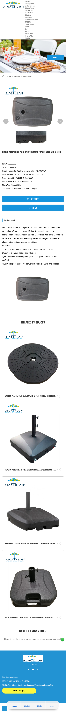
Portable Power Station (31, 19)
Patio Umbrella (29, 13)
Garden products (29, 3)
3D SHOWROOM (29, 24)
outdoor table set (29, 6)
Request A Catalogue (19, 690)
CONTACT (27, 38)
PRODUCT (28, 1)
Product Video (29, 36)
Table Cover (28, 15)
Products (17, 76)
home (9, 76)
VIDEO (27, 31)
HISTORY (27, 26)
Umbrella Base (29, 10)
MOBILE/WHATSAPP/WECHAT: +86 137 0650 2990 (16, 681)
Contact (33, 207)
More (55, 57)
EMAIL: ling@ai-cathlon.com (10, 677)
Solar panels (28, 17)
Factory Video (29, 33)
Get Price (33, 199)
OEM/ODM (28, 22)
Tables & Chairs (29, 8)
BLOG (26, 29)
